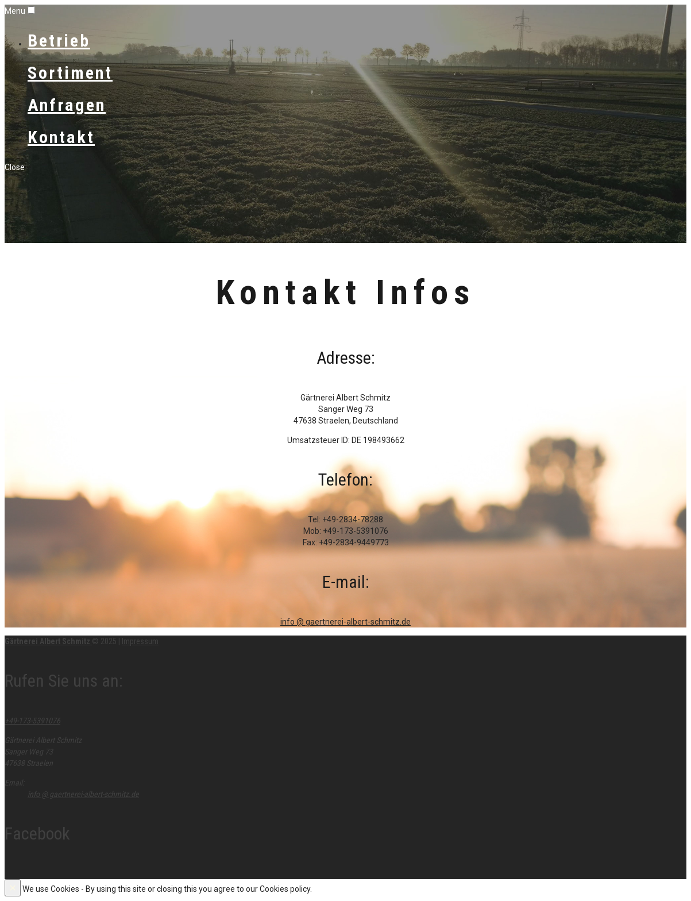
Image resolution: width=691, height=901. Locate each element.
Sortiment (70, 73)
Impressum (140, 641)
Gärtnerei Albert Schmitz (48, 641)
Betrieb (59, 40)
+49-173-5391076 (32, 720)
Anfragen (67, 105)
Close (15, 167)
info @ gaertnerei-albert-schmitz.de (345, 621)
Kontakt (61, 137)
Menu (15, 11)
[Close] (13, 887)
